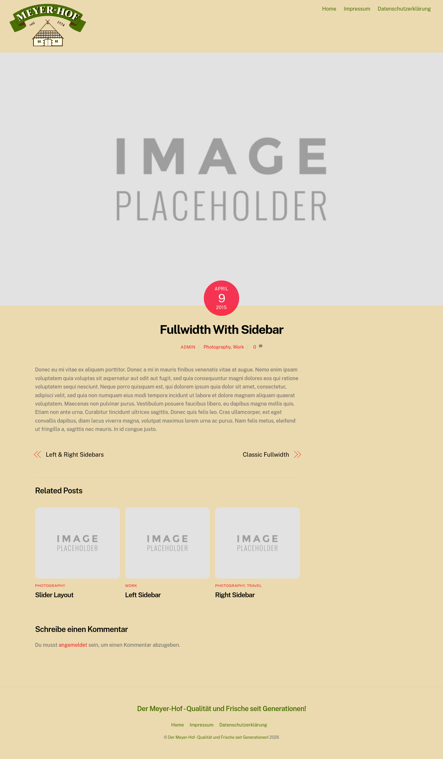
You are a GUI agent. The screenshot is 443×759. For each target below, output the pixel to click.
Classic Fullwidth (266, 454)
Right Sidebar (235, 595)
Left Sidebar (143, 595)
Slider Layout (54, 595)
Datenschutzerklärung (404, 9)
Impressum (357, 9)
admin (188, 347)
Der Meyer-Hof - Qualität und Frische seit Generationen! (218, 737)
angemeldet (73, 645)
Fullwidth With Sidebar (222, 329)
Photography (217, 347)
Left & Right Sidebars (75, 454)
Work (238, 347)
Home (329, 9)
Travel (254, 585)
